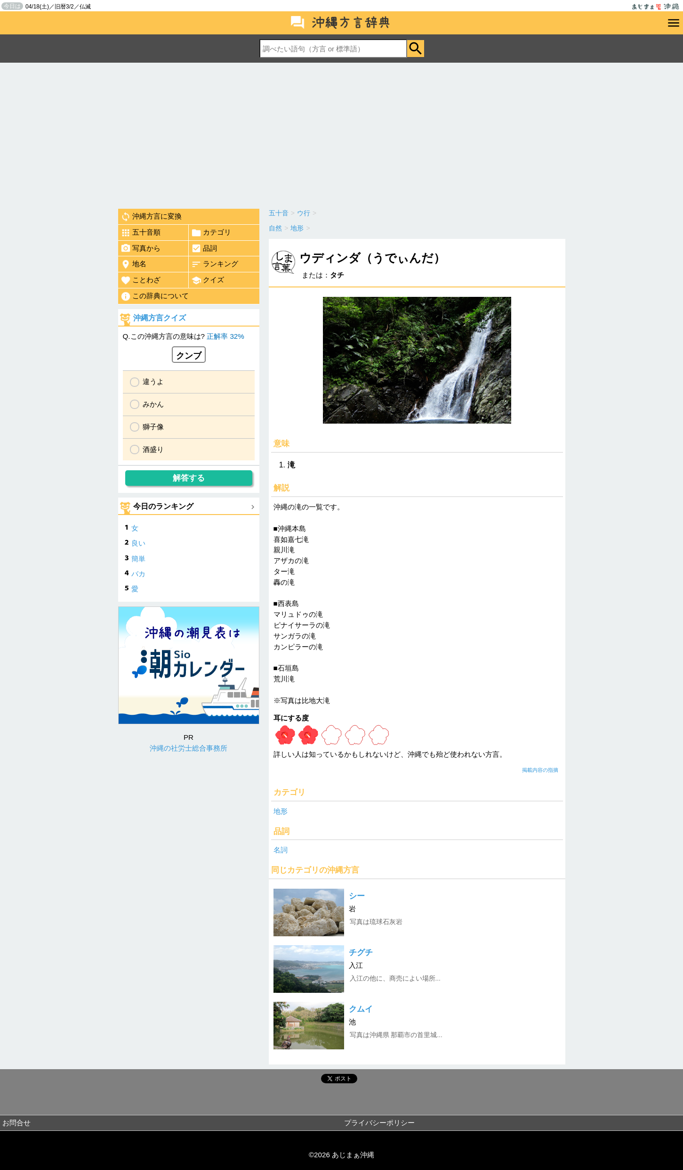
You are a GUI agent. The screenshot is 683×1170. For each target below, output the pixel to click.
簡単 (138, 559)
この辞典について (155, 296)
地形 (280, 811)
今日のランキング (163, 506)
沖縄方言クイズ (159, 318)
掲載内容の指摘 (540, 770)
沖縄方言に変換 (151, 217)
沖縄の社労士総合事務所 (188, 748)
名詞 (280, 850)
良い (138, 543)
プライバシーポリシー (379, 1123)
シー (357, 896)
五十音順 (141, 233)
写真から (141, 248)
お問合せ (16, 1123)
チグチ (361, 952)
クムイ (361, 1009)
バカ (138, 574)
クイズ (207, 280)
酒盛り (153, 449)
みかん (153, 404)
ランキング (214, 264)
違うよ (153, 381)
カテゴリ (211, 233)
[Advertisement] (341, 133)
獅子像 (153, 427)
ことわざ (141, 280)
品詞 (204, 248)
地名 (133, 264)
